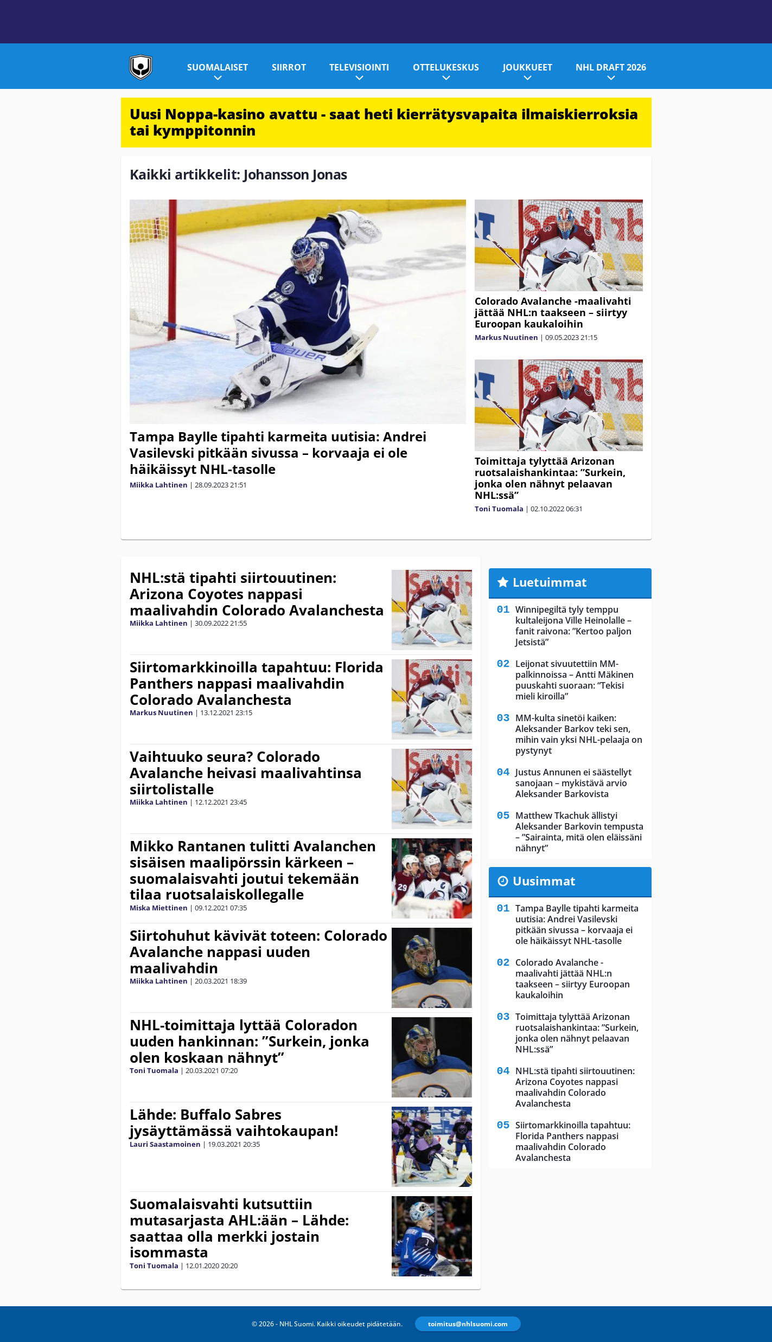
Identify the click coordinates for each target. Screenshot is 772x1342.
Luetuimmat (550, 582)
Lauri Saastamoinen (165, 1144)
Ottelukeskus (446, 67)
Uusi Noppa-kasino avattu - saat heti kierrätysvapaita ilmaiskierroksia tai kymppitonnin (384, 122)
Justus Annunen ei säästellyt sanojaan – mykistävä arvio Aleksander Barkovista (573, 783)
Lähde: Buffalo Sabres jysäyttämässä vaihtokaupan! (234, 1122)
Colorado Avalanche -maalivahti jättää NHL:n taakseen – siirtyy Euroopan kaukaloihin (553, 312)
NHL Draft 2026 (611, 67)
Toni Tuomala (499, 508)
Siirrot (289, 67)
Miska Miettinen (159, 908)
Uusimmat (544, 880)
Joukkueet (527, 67)
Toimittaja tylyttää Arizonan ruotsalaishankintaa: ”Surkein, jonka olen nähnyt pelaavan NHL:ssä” (550, 478)
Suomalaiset (217, 67)
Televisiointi (359, 67)
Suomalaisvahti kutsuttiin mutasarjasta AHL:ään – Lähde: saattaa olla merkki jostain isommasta (239, 1228)
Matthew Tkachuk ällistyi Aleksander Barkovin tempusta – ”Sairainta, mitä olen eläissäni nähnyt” (579, 832)
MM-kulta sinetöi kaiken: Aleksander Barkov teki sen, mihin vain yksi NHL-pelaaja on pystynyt (578, 734)
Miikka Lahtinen (159, 485)
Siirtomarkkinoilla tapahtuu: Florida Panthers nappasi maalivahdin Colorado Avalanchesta (257, 683)
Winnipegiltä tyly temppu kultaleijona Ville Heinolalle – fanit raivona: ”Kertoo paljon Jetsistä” (573, 625)
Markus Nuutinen (506, 337)
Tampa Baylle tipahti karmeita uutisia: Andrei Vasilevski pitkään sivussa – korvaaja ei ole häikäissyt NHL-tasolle (278, 452)
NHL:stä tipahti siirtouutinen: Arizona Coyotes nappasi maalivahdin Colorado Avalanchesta (257, 594)
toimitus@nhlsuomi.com (468, 1323)
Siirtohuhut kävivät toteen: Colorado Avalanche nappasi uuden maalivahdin (258, 952)
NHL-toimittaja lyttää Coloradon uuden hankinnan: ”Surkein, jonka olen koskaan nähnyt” (249, 1041)
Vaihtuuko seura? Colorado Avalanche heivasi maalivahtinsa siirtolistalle (246, 773)
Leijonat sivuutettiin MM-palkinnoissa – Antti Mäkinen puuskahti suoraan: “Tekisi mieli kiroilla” (574, 680)
